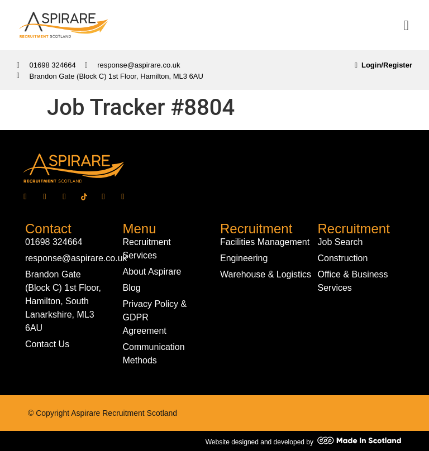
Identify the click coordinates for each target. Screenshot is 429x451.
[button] (406, 25)
